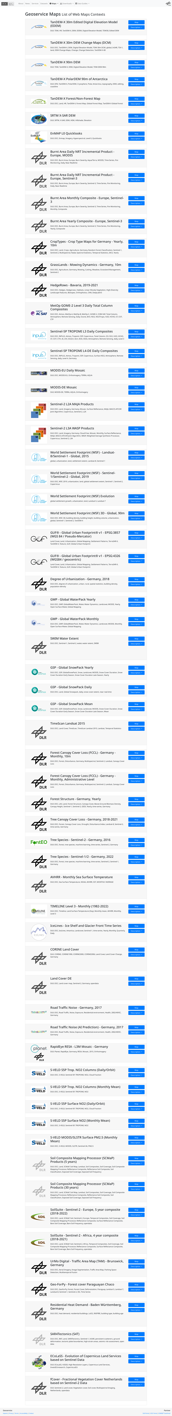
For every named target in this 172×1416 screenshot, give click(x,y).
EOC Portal (153, 1413)
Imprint (5, 1413)
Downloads (66, 3)
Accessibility (23, 1413)
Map (136, 22)
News (27, 3)
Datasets (44, 3)
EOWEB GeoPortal (164, 1413)
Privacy (11, 1413)
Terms (17, 1413)
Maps (53, 3)
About (20, 3)
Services (35, 3)
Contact (31, 1413)
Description (136, 27)
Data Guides (81, 3)
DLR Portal (146, 1413)
